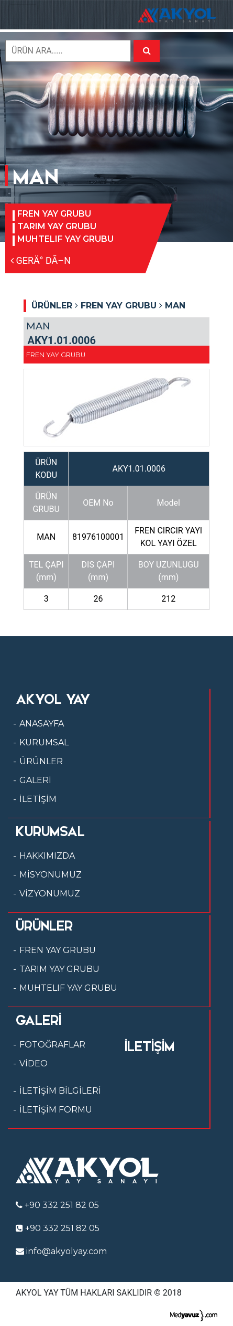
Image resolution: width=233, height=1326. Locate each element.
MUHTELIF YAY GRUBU (65, 239)
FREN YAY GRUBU (54, 214)
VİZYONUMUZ (49, 894)
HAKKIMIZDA (47, 856)
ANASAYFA (41, 724)
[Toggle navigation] (23, 14)
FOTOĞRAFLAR (52, 1045)
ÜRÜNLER (41, 761)
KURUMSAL (44, 742)
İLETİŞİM (38, 799)
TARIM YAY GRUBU (56, 226)
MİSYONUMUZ (50, 875)
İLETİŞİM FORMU (55, 1110)
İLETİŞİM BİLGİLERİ (60, 1091)
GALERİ (35, 780)
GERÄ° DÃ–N (40, 260)
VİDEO (33, 1063)
